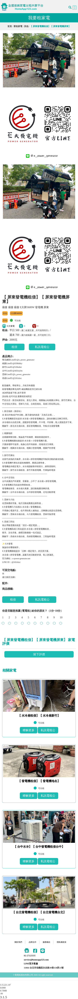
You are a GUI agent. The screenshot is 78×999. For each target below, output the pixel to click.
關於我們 (18, 942)
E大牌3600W (16, 313)
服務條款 (46, 942)
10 (61, 619)
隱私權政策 (61, 942)
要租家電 (18, 26)
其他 (26, 26)
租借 (14, 346)
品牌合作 (32, 942)
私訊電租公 (42, 346)
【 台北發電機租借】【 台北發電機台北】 (39, 912)
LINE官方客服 (31, 963)
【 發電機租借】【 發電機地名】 (39, 781)
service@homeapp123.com (36, 960)
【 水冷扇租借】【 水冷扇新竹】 (39, 715)
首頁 (9, 26)
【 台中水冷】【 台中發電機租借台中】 (39, 846)
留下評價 (39, 654)
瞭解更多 (28, 730)
